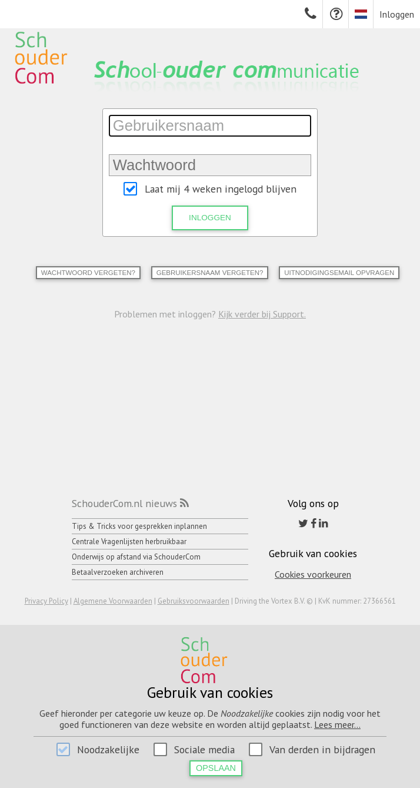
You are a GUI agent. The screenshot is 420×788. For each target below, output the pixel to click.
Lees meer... (337, 724)
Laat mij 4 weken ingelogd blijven (220, 189)
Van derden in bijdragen (322, 749)
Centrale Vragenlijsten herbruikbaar (129, 542)
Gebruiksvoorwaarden (193, 601)
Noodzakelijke (108, 749)
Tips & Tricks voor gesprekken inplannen (139, 526)
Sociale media (204, 749)
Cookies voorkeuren (313, 574)
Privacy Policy (46, 601)
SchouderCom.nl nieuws (124, 503)
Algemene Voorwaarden (113, 601)
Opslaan (216, 768)
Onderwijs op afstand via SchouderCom (136, 557)
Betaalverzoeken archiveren (118, 572)
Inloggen (396, 14)
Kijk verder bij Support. (262, 314)
